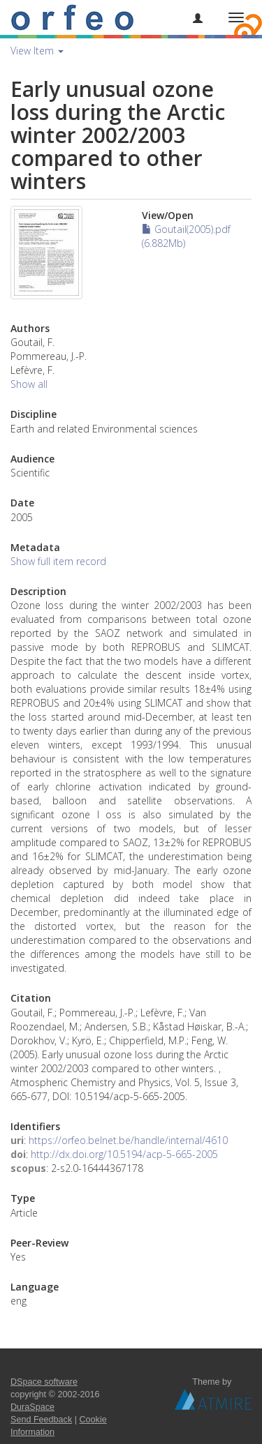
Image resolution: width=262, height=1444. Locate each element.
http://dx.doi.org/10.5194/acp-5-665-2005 (124, 1154)
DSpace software (44, 1382)
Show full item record (58, 561)
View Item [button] (37, 50)
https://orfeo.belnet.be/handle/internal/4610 (128, 1140)
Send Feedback (41, 1419)
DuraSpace (32, 1407)
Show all (29, 384)
